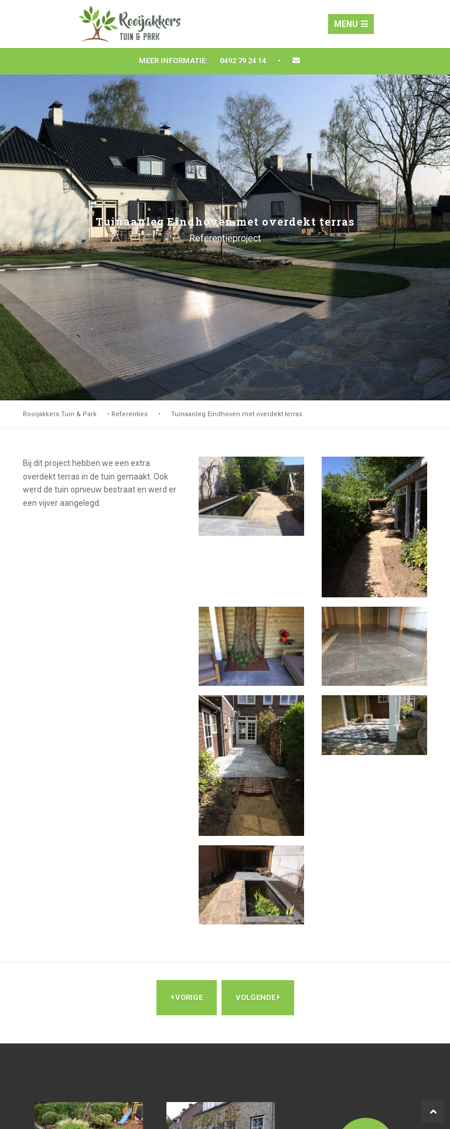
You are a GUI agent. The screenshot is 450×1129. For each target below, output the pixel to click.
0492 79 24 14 (243, 60)
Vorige (187, 998)
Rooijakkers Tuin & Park (60, 414)
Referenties (129, 414)
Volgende (258, 998)
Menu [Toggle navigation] (351, 24)
